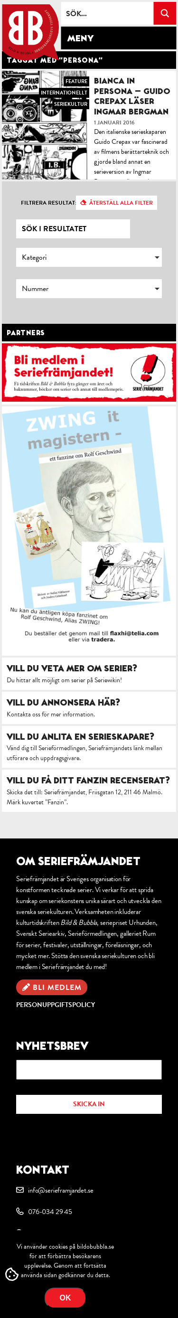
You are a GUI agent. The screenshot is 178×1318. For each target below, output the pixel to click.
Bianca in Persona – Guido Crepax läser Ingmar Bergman (132, 95)
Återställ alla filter (121, 202)
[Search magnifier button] (164, 13)
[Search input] (107, 13)
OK (65, 1298)
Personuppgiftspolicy (55, 1005)
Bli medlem (57, 987)
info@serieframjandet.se (60, 1190)
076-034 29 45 (50, 1211)
